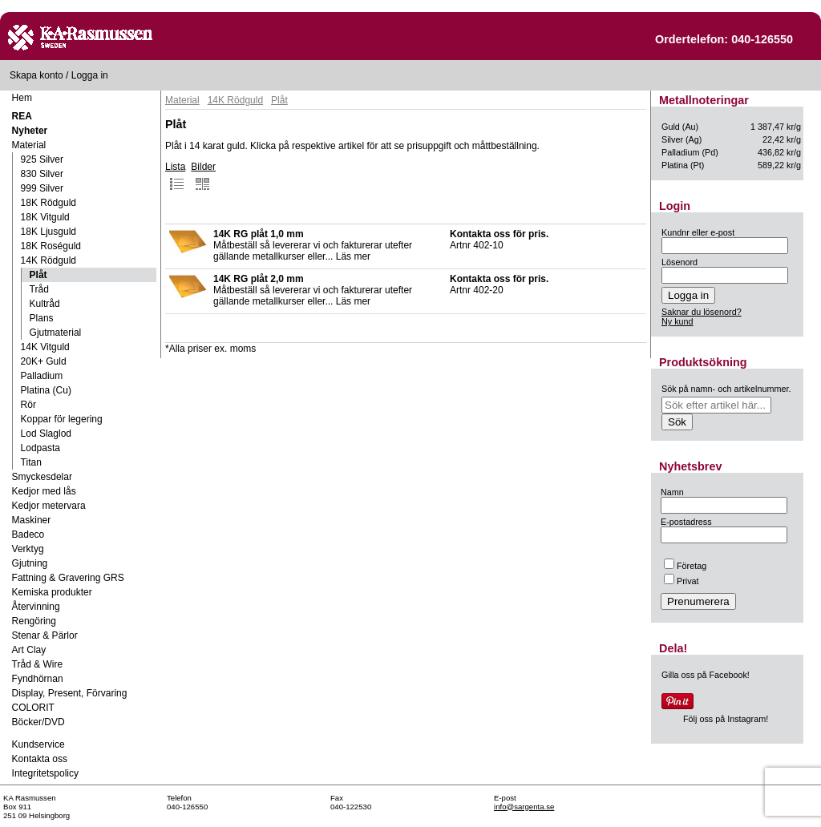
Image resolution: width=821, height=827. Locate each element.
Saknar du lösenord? (701, 312)
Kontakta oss (39, 758)
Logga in (89, 75)
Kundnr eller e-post (697, 232)
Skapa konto (36, 75)
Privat (681, 581)
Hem (22, 97)
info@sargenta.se (524, 806)
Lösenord (679, 262)
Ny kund (677, 321)
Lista (175, 176)
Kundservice (38, 744)
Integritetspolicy (45, 773)
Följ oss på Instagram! (725, 719)
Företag (685, 566)
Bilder (203, 176)
